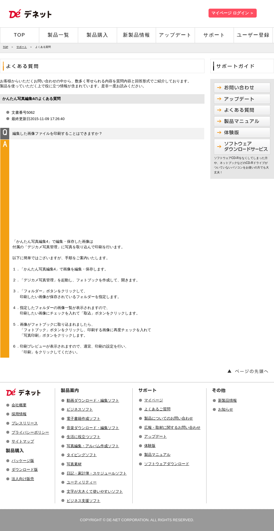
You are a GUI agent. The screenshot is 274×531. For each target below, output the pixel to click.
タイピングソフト (82, 455)
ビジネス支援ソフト (83, 500)
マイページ (153, 400)
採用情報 (19, 414)
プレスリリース (25, 423)
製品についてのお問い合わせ (168, 418)
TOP (19, 35)
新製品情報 (136, 35)
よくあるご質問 (157, 409)
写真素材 (74, 464)
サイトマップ (23, 441)
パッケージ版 (23, 460)
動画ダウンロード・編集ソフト (93, 400)
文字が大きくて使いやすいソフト (95, 491)
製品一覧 (59, 35)
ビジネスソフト (80, 409)
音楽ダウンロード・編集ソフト (93, 428)
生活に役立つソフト (83, 437)
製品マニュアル (157, 454)
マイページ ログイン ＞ (232, 13)
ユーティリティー (82, 482)
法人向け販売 (23, 479)
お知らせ (225, 409)
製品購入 (97, 35)
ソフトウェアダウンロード (166, 464)
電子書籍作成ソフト (83, 418)
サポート (214, 35)
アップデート (175, 35)
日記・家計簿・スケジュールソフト (97, 473)
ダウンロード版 (25, 469)
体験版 (149, 445)
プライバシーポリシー (30, 432)
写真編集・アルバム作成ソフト (93, 446)
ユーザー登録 (253, 35)
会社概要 (19, 405)
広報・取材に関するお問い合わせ (172, 427)
